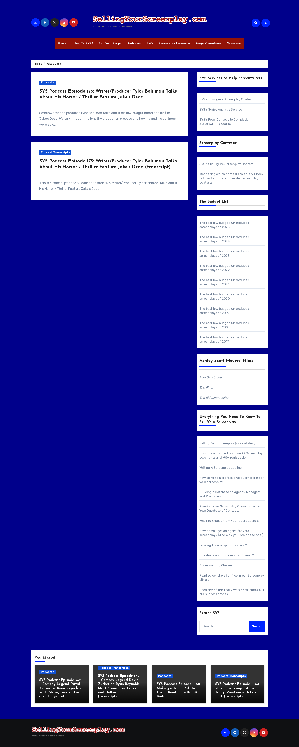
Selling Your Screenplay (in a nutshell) (227, 443)
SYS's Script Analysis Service (220, 109)
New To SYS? (82, 43)
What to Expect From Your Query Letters (229, 521)
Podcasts (134, 43)
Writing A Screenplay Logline (220, 467)
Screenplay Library (173, 43)
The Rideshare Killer (213, 397)
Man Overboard (210, 377)
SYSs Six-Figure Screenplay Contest (226, 99)
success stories (216, 594)
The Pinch (206, 387)
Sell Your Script (110, 43)
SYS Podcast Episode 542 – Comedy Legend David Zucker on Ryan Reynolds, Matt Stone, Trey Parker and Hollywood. (60, 688)
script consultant (232, 545)
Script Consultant (208, 43)
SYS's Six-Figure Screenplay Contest (226, 164)
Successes (234, 43)
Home (62, 43)
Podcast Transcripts (55, 152)
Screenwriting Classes (215, 565)
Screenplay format (238, 555)
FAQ (149, 43)
